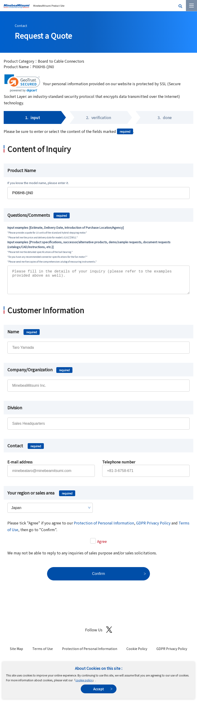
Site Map (16, 653)
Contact (21, 25)
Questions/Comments (38, 215)
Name (23, 336)
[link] (22, 83)
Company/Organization (39, 374)
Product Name (21, 170)
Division (14, 412)
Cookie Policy (136, 653)
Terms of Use (42, 653)
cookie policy (84, 680)
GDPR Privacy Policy (153, 527)
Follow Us (98, 634)
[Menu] (191, 5)
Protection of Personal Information (104, 527)
